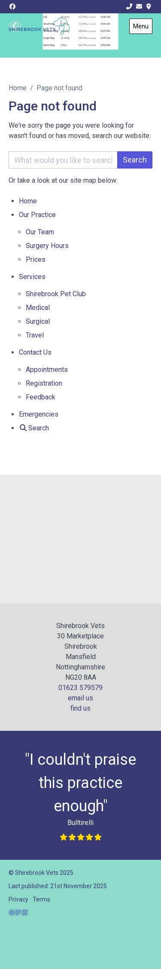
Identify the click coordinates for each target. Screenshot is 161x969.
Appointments (47, 369)
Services (32, 277)
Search (135, 159)
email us (80, 698)
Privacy (18, 899)
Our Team (40, 232)
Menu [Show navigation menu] (141, 26)
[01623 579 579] (130, 6)
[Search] (34, 428)
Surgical (38, 321)
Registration (44, 383)
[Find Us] (149, 6)
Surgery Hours (47, 246)
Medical (38, 308)
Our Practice (37, 215)
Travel (35, 335)
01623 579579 (80, 688)
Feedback (40, 397)
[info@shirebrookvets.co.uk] (139, 6)
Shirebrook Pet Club (56, 294)
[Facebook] (12, 6)
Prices (36, 259)
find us (80, 708)
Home (18, 88)
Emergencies (38, 414)
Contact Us (35, 352)
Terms (41, 899)
